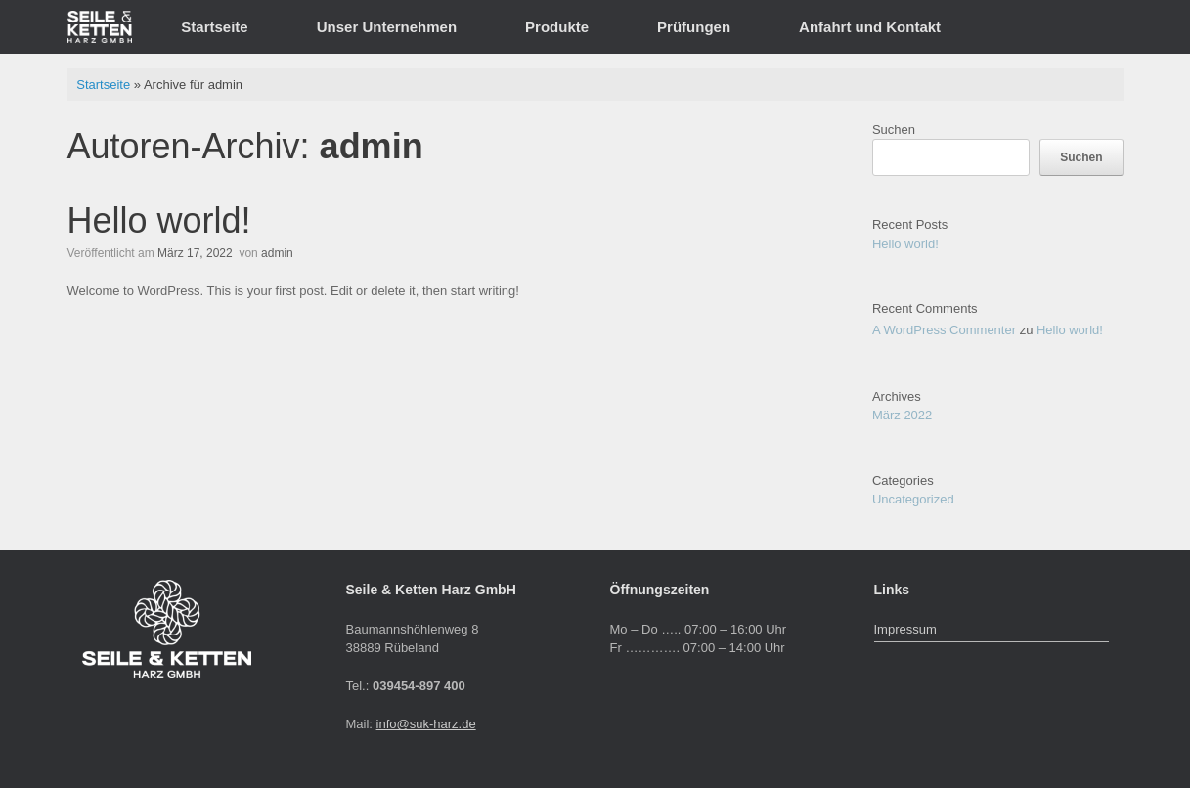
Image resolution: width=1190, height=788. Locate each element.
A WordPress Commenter (944, 330)
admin (371, 146)
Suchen (893, 129)
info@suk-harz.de (426, 724)
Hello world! (159, 220)
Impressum (905, 629)
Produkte (557, 27)
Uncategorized (913, 499)
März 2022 (902, 415)
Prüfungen (693, 27)
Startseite (214, 27)
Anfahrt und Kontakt (870, 27)
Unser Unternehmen (387, 27)
